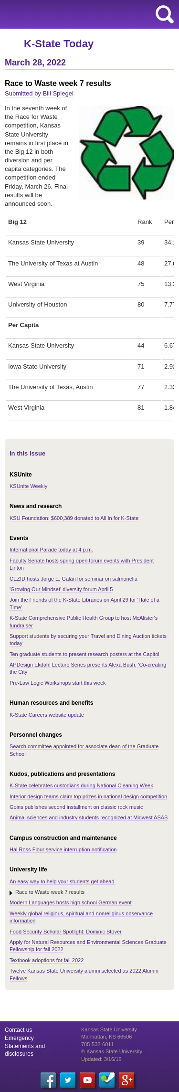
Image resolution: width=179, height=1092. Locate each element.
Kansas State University (87, 14)
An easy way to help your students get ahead (62, 881)
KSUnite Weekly (28, 486)
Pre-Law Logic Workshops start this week (58, 683)
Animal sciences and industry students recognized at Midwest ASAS (89, 817)
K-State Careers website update (47, 715)
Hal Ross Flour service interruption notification (63, 849)
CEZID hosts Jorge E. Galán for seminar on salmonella (73, 579)
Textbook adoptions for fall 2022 (47, 960)
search (164, 14)
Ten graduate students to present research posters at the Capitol (84, 654)
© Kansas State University (111, 1051)
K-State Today (59, 44)
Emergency (19, 1038)
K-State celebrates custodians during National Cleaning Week (81, 785)
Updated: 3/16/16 (101, 1059)
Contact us (18, 1030)
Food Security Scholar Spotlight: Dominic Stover (66, 931)
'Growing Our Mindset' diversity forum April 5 (61, 589)
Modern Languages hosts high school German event (71, 902)
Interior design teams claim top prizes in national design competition (88, 796)
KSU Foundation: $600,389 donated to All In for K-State (74, 518)
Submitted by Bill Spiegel (39, 93)
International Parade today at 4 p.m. (51, 549)
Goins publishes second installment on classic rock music (76, 807)
